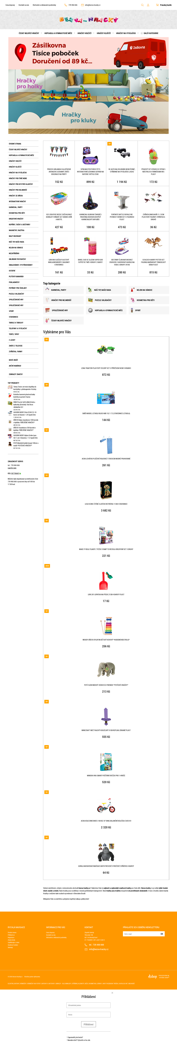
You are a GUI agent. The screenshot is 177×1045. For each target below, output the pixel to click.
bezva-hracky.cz (17, 977)
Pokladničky (14, 282)
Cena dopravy (10, 5)
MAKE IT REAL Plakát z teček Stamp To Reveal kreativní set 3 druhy (106, 549)
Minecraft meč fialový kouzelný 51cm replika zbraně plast (106, 730)
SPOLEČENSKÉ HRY (56, 310)
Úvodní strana (15, 143)
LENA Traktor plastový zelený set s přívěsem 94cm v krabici (106, 368)
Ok (162, 933)
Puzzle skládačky (16, 294)
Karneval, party (15, 207)
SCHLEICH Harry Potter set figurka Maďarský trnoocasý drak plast (153, 262)
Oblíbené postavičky (17, 259)
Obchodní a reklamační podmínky (44, 5)
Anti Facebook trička (110, 983)
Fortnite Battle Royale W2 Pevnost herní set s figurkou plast (122, 217)
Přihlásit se (11, 935)
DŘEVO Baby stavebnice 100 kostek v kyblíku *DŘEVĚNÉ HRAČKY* (25, 421)
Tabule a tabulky (16, 322)
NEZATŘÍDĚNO (14, 253)
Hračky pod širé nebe (18, 178)
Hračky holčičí (84, 33)
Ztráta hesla (11, 940)
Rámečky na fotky (34, 983)
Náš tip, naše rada (16, 242)
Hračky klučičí (104, 33)
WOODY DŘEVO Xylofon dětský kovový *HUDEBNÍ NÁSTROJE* (106, 639)
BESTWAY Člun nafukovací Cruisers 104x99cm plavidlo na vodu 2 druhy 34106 (122, 262)
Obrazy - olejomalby (63, 983)
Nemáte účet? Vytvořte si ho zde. (79, 1040)
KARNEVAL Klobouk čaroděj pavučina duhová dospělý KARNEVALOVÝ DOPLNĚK (90, 217)
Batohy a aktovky (48, 983)
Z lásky (12, 340)
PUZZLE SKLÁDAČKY (100, 300)
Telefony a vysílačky (18, 328)
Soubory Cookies (13, 945)
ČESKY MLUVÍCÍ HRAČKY (58, 320)
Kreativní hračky (16, 219)
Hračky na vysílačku (126, 33)
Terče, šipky (14, 334)
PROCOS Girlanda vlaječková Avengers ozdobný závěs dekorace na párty (59, 171)
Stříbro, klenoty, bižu (80, 983)
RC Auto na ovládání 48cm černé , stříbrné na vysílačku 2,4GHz (122, 170)
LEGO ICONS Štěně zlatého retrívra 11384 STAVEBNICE (106, 504)
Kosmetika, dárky (95, 983)
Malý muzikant (15, 236)
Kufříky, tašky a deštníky (19, 224)
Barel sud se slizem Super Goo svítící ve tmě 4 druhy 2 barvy (90, 260)
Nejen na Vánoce (16, 247)
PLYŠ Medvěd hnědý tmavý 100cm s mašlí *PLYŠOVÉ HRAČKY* (25, 444)
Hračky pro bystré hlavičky (21, 184)
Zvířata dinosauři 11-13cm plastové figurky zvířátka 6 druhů (153, 217)
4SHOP (167, 977)
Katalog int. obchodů (127, 983)
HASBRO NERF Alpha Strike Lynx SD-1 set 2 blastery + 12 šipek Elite (25, 436)
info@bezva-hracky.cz (92, 5)
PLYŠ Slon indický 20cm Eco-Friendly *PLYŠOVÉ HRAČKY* (106, 685)
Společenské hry (16, 299)
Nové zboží (13, 360)
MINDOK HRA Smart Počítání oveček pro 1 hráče (106, 775)
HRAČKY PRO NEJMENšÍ (58, 300)
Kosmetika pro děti (17, 213)
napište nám (12, 468)
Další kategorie (151, 33)
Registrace (11, 937)
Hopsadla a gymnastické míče (58, 33)
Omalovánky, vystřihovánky (21, 265)
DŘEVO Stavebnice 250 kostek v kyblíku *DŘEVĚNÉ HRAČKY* (24, 428)
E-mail (125, 932)
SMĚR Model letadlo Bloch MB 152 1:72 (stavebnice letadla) (106, 413)
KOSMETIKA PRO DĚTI (143, 300)
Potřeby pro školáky (18, 288)
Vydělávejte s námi (13, 942)
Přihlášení (88, 1024)
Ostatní (12, 270)
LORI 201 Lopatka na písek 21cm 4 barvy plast (106, 594)
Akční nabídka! (15, 366)
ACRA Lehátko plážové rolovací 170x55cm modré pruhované (106, 458)
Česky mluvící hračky (29, 33)
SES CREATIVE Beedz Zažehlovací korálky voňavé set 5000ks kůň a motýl (59, 217)
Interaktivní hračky (17, 201)
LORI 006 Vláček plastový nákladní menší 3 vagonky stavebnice (59, 262)
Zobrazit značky (16, 374)
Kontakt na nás (24, 5)
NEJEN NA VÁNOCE (141, 290)
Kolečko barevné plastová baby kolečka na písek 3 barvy (24, 395)
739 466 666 (73, 5)
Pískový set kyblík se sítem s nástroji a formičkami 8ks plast (153, 171)
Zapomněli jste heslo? (75, 1037)
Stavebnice (13, 317)
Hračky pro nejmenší (18, 190)
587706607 (16, 473)
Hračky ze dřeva (16, 195)
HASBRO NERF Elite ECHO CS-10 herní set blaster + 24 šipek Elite (24, 413)
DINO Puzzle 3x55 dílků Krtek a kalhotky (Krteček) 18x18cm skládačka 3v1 (24, 404)
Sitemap (10, 947)
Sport (11, 311)
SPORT (136, 310)
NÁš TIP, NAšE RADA (99, 290)
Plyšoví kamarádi (16, 276)
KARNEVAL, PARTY (55, 290)
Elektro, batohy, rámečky (17, 983)
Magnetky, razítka (16, 230)
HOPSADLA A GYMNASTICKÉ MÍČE (105, 310)
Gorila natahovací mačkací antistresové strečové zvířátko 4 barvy (106, 866)
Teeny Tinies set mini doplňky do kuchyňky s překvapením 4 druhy (24, 387)
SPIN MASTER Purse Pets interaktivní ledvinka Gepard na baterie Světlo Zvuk (90, 171)
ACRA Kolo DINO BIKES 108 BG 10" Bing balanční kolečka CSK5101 (106, 821)
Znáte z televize (15, 345)
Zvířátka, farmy (15, 351)
